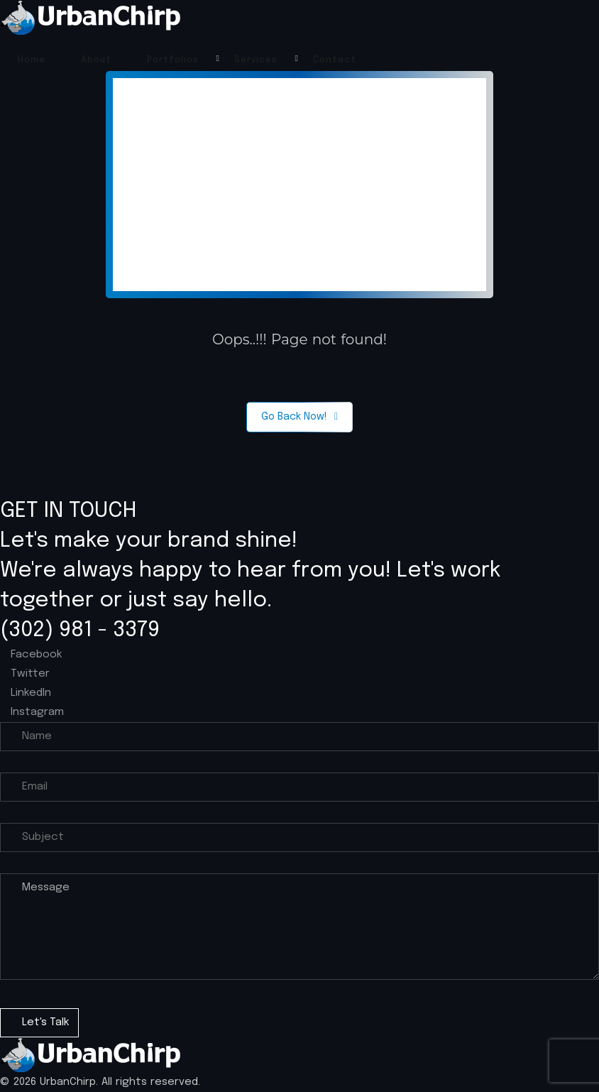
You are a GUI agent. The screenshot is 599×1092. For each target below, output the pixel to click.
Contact (334, 60)
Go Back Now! (299, 417)
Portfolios (173, 60)
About (96, 60)
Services (255, 60)
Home (31, 60)
